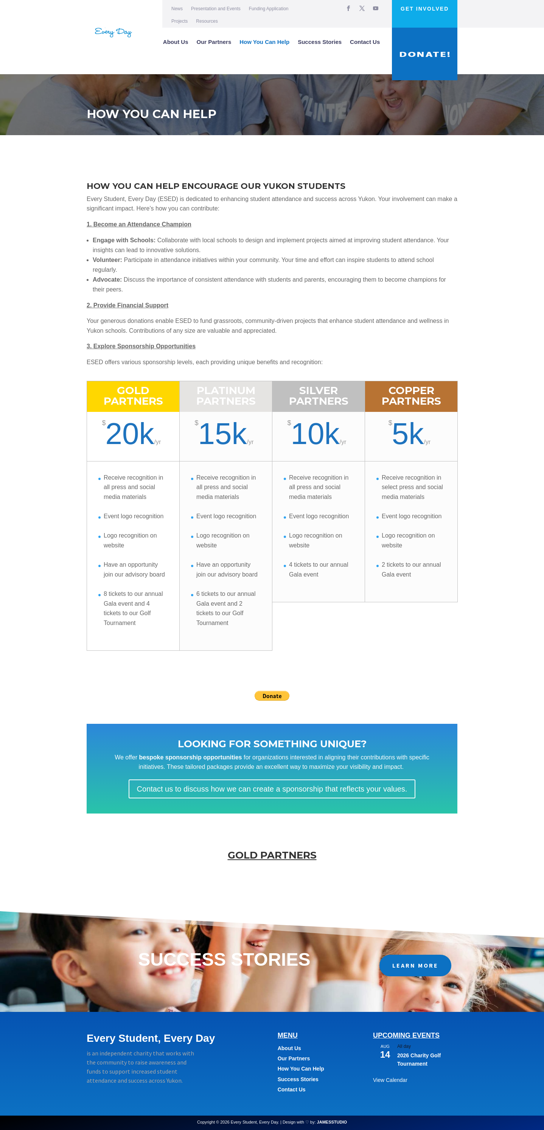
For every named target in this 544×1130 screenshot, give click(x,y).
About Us (175, 42)
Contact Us (365, 42)
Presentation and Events (216, 8)
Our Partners (214, 42)
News (177, 8)
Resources (207, 21)
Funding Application (269, 8)
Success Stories (320, 42)
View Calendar (390, 1080)
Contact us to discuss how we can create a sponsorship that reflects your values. (272, 789)
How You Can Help (264, 42)
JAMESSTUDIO (332, 1122)
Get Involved (425, 9)
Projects (179, 21)
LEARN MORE (415, 965)
